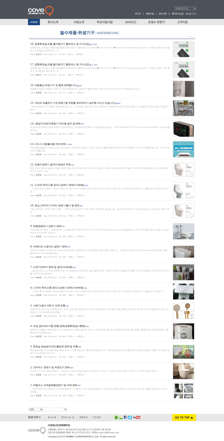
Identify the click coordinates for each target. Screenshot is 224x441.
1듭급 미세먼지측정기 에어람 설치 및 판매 (58, 123)
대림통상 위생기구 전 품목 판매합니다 (55, 85)
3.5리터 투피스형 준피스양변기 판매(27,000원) (59, 185)
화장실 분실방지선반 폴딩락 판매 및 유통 (55, 346)
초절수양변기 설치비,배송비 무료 (53, 164)
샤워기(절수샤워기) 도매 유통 (49, 305)
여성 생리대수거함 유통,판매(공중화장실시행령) (59, 326)
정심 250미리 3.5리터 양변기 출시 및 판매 (57, 205)
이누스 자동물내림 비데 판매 (50, 144)
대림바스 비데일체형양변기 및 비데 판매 (55, 385)
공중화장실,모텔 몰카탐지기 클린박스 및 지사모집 (62, 44)
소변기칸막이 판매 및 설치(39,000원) (53, 267)
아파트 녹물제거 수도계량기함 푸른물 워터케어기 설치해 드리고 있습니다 (75, 103)
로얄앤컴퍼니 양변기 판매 (47, 226)
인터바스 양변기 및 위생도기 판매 (51, 367)
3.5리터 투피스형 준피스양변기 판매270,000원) (58, 287)
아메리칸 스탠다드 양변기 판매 (50, 246)
